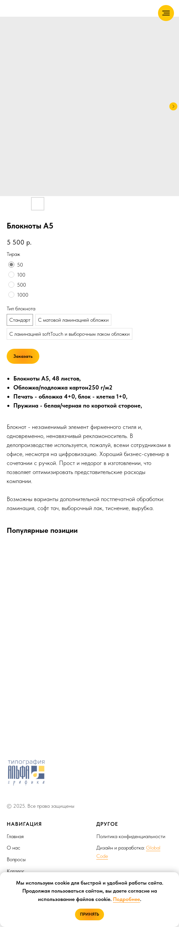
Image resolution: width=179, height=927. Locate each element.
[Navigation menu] (166, 13)
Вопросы (16, 859)
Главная (15, 836)
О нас (13, 847)
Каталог (15, 871)
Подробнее (126, 899)
